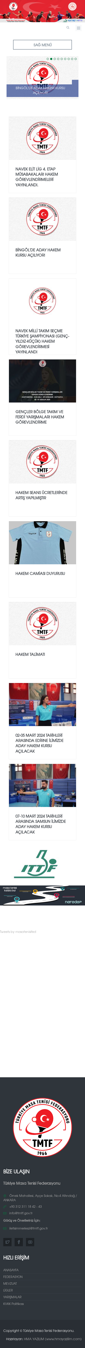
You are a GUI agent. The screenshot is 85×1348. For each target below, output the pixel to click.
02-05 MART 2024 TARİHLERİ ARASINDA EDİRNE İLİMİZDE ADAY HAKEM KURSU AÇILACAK (39, 743)
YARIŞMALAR (12, 1297)
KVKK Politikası (13, 1303)
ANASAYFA (11, 1270)
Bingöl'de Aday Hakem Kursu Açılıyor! (40, 90)
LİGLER (8, 1290)
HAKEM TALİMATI (30, 654)
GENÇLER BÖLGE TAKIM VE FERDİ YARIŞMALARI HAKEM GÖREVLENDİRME (39, 417)
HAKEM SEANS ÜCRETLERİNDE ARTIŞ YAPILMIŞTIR (41, 495)
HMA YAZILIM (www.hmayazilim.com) (53, 1338)
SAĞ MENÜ (43, 44)
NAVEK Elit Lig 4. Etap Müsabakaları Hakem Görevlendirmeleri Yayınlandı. (36, 176)
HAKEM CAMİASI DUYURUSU (40, 573)
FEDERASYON (12, 1277)
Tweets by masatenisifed (18, 931)
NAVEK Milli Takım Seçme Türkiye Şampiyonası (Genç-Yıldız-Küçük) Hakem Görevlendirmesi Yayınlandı (42, 341)
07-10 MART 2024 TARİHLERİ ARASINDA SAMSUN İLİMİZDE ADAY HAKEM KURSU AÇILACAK (40, 824)
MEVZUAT (10, 1283)
